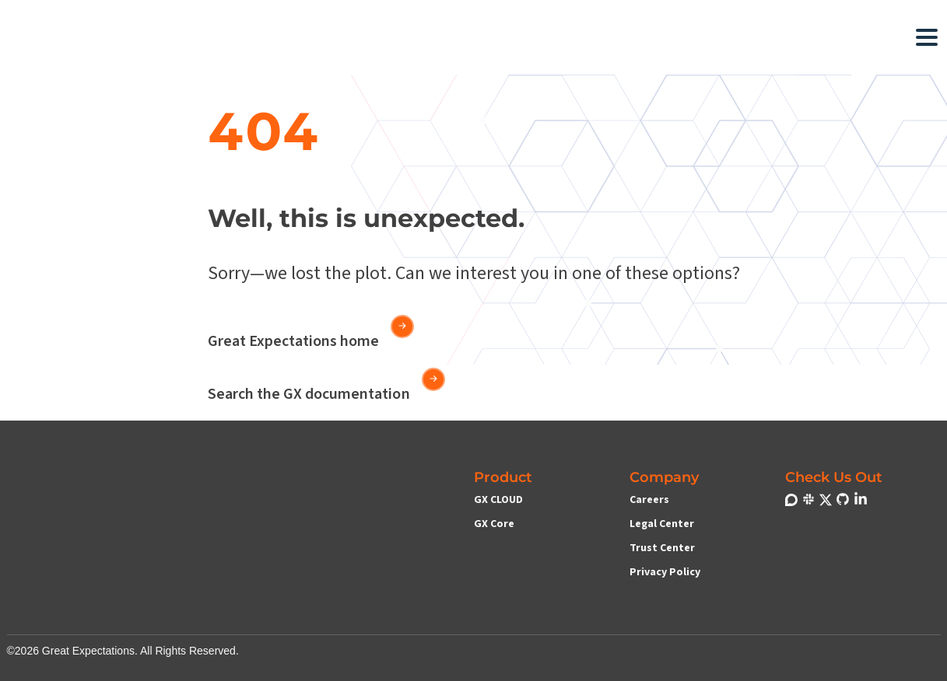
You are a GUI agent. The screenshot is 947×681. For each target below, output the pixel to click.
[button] (333, 36)
